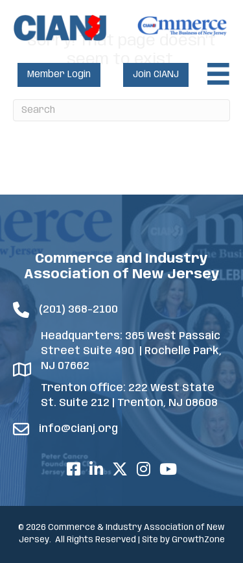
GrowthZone (198, 540)
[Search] (121, 110)
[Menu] (218, 74)
